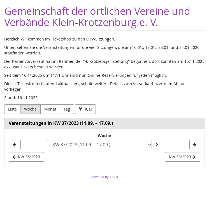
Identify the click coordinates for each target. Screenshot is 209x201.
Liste (12, 109)
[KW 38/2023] (194, 144)
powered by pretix (104, 176)
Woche (30, 109)
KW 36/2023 (26, 156)
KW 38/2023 (182, 156)
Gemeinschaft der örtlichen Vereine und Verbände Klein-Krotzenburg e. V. (97, 16)
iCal (85, 109)
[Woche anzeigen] (157, 144)
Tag (67, 109)
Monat (50, 109)
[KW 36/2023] (15, 144)
